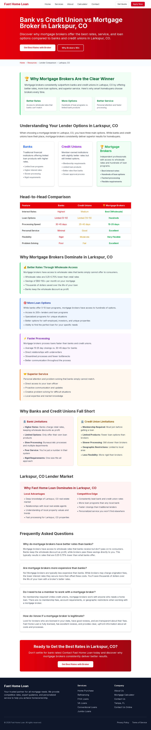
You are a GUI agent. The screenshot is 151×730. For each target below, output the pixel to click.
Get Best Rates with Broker (37, 47)
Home (48, 4)
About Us (119, 690)
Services (59, 4)
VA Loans (82, 703)
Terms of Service (139, 722)
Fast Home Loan (16, 4)
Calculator (82, 4)
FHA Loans (83, 699)
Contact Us (119, 699)
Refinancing (83, 695)
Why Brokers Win (70, 48)
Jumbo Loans (84, 711)
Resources (32, 63)
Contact (95, 4)
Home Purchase (86, 690)
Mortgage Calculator (124, 695)
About (70, 4)
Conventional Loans (87, 707)
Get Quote (122, 4)
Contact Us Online (123, 707)
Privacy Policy (123, 722)
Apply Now (138, 4)
